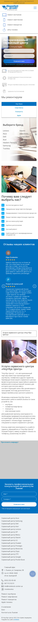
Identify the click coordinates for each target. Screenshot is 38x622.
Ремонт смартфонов (15, 20)
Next (34, 286)
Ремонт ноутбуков (14, 15)
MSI (21, 148)
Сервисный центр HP (9, 532)
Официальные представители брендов (16, 209)
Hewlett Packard (10, 142)
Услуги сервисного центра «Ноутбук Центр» (17, 334)
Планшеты (19, 111)
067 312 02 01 (9, 583)
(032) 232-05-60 (10, 580)
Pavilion (23, 145)
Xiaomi (22, 131)
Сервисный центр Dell (9, 524)
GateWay (23, 139)
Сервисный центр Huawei (11, 543)
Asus (5, 133)
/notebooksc (9, 589)
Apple (19, 115)
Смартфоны (19, 108)
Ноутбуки (19, 104)
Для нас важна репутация (12, 221)
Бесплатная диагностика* (12, 205)
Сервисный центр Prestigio (11, 546)
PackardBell (24, 136)
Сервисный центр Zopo (10, 551)
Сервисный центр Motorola (11, 549)
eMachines (24, 133)
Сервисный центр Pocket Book (13, 560)
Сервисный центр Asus (10, 518)
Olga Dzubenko (12, 257)
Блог (3, 610)
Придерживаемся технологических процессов (18, 213)
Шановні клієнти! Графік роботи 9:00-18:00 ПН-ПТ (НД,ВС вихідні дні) (19, 2)
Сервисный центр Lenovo (11, 529)
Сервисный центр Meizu (10, 535)
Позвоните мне (19, 61)
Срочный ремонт (9, 229)
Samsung (7, 145)
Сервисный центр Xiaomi (10, 537)
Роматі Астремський (14, 284)
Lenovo (6, 131)
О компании (6, 607)
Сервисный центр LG (9, 540)
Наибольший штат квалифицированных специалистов (16, 234)
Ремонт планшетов (14, 25)
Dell (4, 136)
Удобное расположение (11, 225)
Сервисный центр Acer (10, 526)
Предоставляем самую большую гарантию (17, 217)
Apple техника (12, 30)
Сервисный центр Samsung (11, 521)
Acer (5, 139)
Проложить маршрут (10, 442)
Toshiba (6, 148)
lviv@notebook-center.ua (13, 586)
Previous (3, 286)
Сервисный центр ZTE (9, 554)
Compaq (23, 142)
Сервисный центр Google (11, 557)
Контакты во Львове (9, 612)
